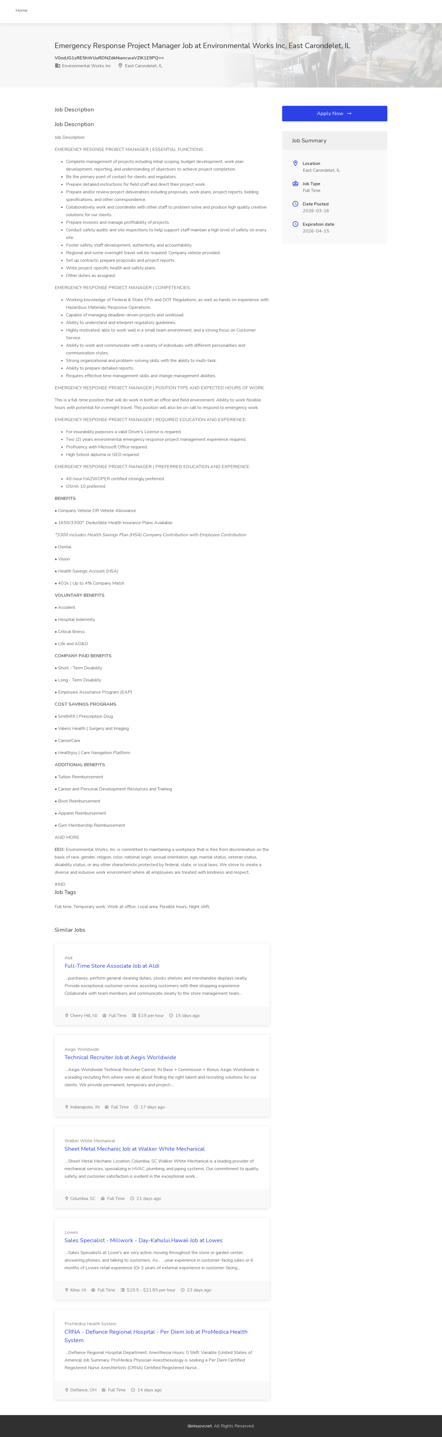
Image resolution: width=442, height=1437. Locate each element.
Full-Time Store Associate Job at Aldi (112, 966)
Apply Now (334, 113)
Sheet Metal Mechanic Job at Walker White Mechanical (135, 1149)
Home (22, 10)
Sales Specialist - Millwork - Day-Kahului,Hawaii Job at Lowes (144, 1240)
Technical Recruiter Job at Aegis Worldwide (120, 1057)
